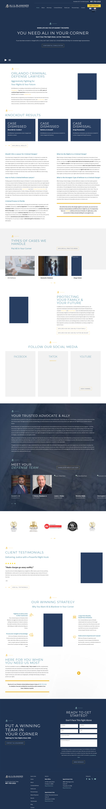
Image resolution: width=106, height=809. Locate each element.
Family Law (33, 786)
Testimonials (34, 799)
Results (32, 795)
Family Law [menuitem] (66, 7)
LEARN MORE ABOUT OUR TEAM (68, 466)
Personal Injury (34, 789)
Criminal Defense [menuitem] (58, 7)
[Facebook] (86, 776)
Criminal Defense (35, 783)
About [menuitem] (43, 7)
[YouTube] (95, 776)
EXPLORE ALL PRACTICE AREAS (68, 247)
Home (32, 776)
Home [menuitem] (37, 7)
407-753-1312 (95, 1)
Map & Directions (49, 783)
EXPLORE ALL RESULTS (19, 144)
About (32, 780)
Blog (32, 802)
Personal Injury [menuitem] (75, 7)
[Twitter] (92, 776)
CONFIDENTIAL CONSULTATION (53, 45)
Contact (32, 805)
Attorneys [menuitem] (49, 7)
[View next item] (9, 145)
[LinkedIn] (89, 776)
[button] (9, 60)
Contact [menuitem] (83, 7)
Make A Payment (35, 792)
